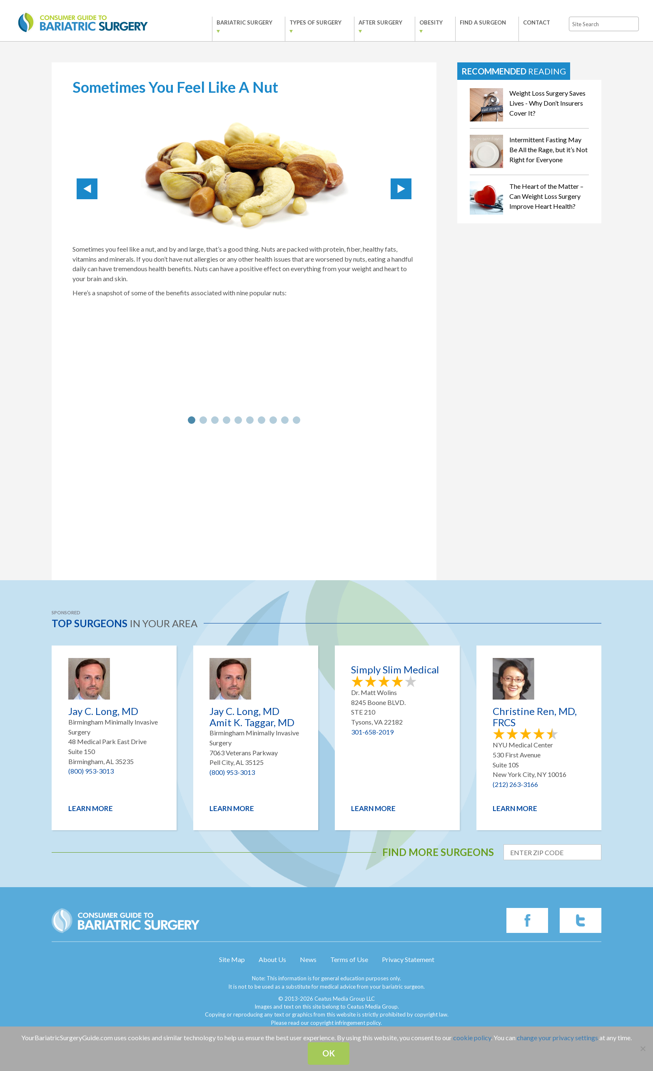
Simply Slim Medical (395, 669)
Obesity (424, 22)
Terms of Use (349, 959)
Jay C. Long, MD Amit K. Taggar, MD (251, 717)
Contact (529, 22)
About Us (272, 959)
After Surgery (373, 22)
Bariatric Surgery (237, 22)
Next (401, 188)
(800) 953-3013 (91, 771)
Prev (87, 188)
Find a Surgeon (476, 22)
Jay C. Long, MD (103, 711)
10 (296, 420)
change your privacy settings (557, 1037)
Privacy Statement (408, 959)
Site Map (232, 959)
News (308, 959)
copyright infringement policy (345, 1022)
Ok (328, 1053)
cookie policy (472, 1037)
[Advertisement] (244, 497)
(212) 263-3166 (515, 784)
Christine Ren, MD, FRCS (535, 717)
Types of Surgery (308, 22)
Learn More (90, 808)
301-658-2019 (372, 732)
